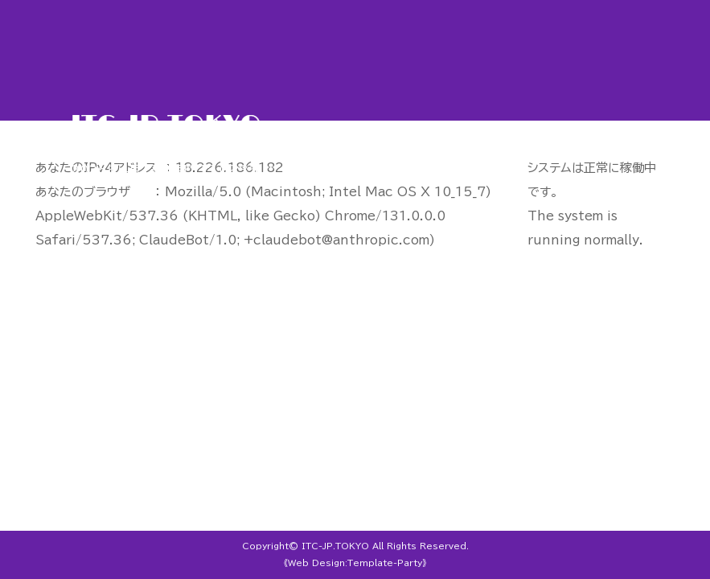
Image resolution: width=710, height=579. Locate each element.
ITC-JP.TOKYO (335, 546)
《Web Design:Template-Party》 (355, 563)
